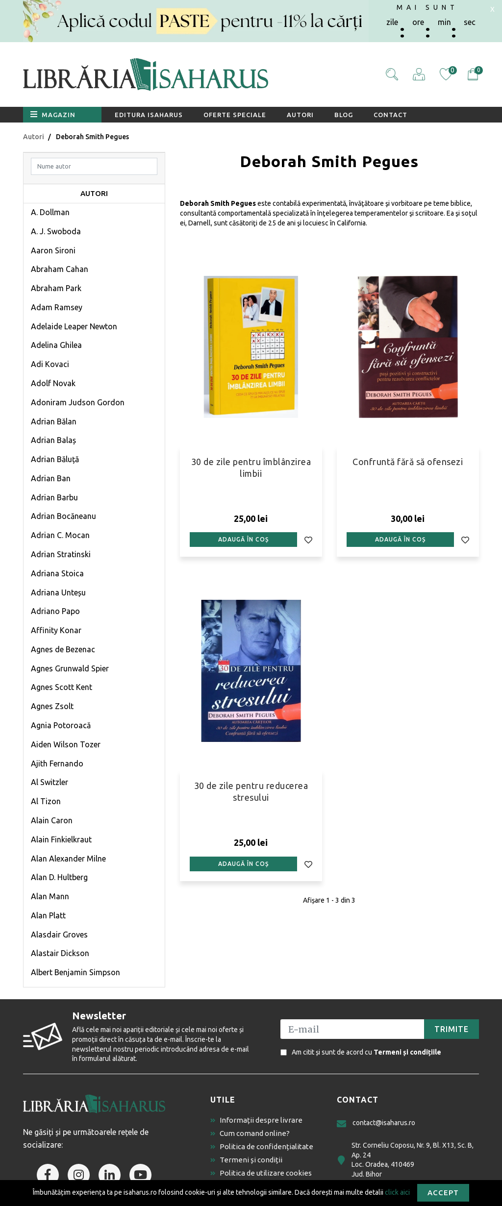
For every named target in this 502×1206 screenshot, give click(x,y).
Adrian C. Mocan (60, 535)
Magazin (52, 114)
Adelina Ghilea (56, 345)
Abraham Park (56, 288)
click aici (397, 1192)
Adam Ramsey (56, 307)
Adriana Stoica (57, 573)
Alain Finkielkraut (61, 839)
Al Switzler (49, 782)
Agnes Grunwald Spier (70, 668)
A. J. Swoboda (56, 231)
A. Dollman (50, 212)
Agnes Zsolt (52, 706)
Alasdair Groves (59, 934)
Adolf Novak (53, 383)
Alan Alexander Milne (68, 858)
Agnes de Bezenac (63, 649)
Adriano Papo (55, 611)
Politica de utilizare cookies (261, 1173)
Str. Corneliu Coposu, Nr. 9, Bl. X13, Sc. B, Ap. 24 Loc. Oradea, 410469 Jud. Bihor (405, 1159)
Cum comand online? (250, 1133)
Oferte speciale (234, 114)
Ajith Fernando (57, 763)
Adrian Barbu (54, 497)
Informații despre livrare (256, 1120)
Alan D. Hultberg (59, 877)
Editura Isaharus (149, 114)
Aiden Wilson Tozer (65, 744)
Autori (300, 114)
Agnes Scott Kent (61, 687)
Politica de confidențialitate (261, 1146)
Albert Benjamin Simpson (75, 972)
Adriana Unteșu (58, 592)
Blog (343, 114)
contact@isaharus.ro (376, 1123)
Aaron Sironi (53, 250)
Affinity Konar (56, 630)
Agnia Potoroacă (61, 725)
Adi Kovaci (50, 364)
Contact (390, 114)
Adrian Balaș (53, 440)
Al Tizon (46, 801)
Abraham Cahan (59, 269)
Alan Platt (48, 915)
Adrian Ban (51, 478)
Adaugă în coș (243, 539)
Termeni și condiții (246, 1160)
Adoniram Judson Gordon (78, 402)
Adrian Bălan (53, 421)
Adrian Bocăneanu (63, 516)
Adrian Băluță (55, 459)
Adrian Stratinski (61, 554)
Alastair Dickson (60, 953)
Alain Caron (52, 820)
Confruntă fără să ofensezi (407, 462)
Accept (443, 1192)
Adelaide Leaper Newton (74, 326)
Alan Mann (50, 896)
